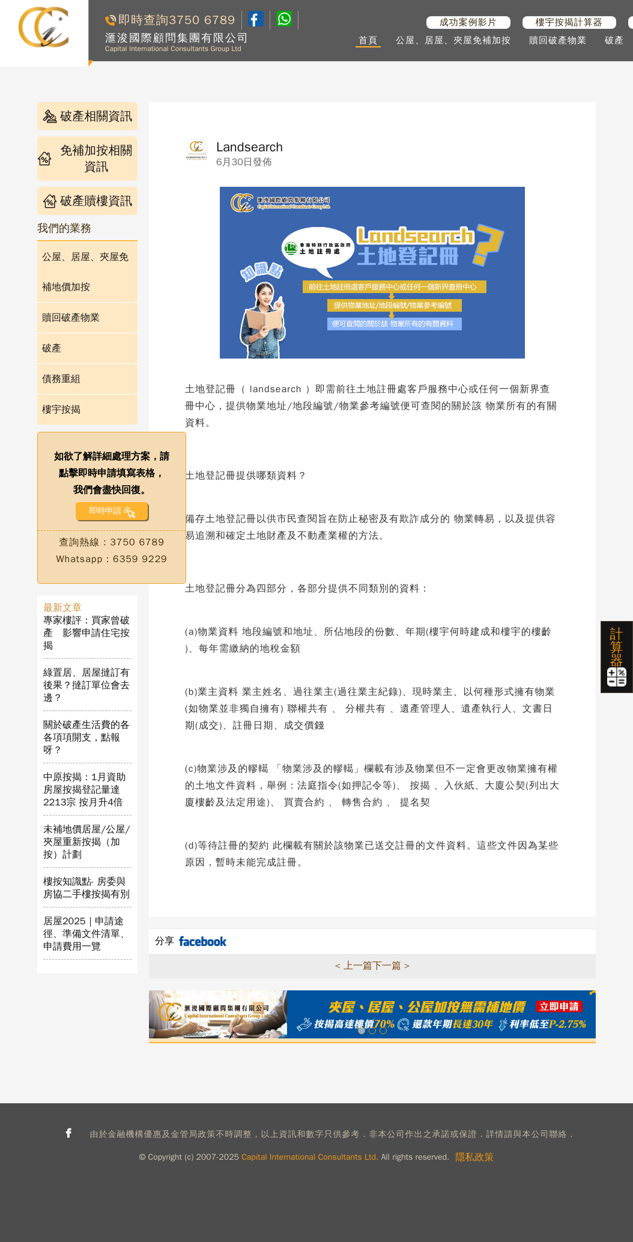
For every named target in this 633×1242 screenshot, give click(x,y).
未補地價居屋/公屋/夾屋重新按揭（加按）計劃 (86, 842)
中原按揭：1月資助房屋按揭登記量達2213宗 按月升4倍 (84, 789)
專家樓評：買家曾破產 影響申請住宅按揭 (86, 633)
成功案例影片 (468, 22)
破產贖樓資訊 (87, 200)
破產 (614, 40)
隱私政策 (474, 1157)
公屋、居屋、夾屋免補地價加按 (85, 272)
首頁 (368, 40)
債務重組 (61, 379)
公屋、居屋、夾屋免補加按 (453, 40)
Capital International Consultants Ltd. (309, 1157)
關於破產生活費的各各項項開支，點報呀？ (86, 737)
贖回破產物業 (558, 40)
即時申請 (105, 511)
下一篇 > (391, 966)
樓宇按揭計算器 (569, 22)
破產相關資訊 (87, 116)
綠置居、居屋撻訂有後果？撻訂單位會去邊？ (86, 685)
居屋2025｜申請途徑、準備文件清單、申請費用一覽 (86, 934)
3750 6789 (202, 20)
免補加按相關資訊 (84, 158)
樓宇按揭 (61, 410)
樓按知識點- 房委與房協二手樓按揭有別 (86, 888)
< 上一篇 (353, 966)
